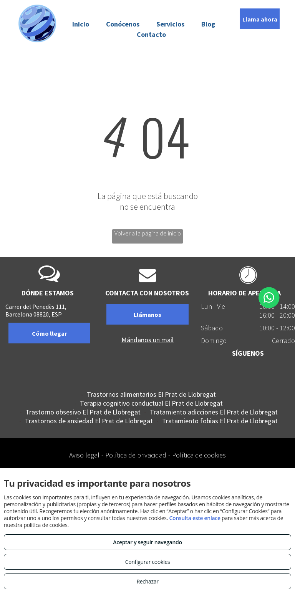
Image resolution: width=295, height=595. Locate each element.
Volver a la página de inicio (147, 233)
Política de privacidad (135, 455)
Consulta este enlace (194, 518)
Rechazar (147, 581)
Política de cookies (199, 455)
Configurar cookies (147, 561)
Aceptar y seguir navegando (147, 542)
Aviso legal (84, 455)
